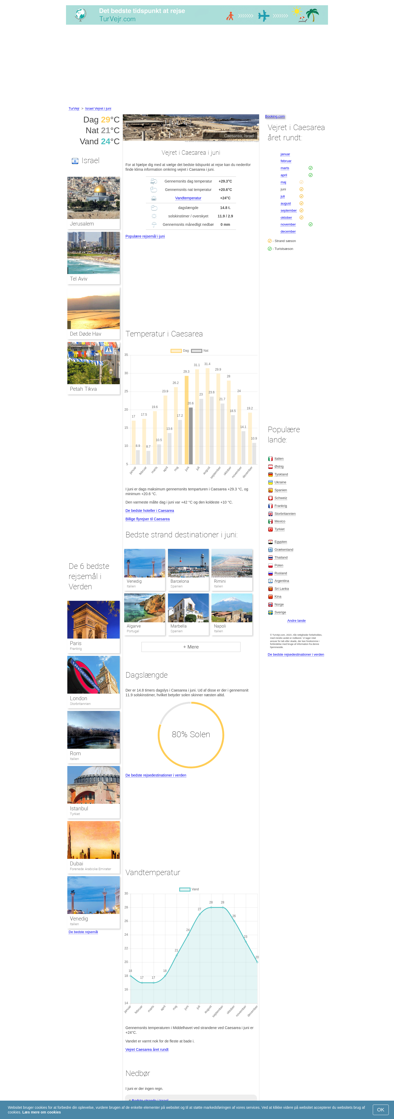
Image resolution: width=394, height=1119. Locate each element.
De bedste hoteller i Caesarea (149, 510)
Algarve (134, 626)
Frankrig (76, 649)
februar (286, 161)
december (288, 231)
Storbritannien (80, 704)
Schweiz (281, 498)
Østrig (279, 466)
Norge (279, 604)
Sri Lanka (282, 589)
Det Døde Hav (85, 334)
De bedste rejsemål (83, 932)
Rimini (220, 581)
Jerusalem (82, 224)
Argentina (282, 581)
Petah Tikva (83, 389)
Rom (75, 753)
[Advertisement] (197, 66)
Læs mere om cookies (41, 1112)
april (284, 175)
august (286, 203)
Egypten (281, 542)
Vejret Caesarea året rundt (146, 1049)
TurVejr (74, 108)
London (78, 698)
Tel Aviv (78, 279)
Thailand (281, 557)
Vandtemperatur (188, 198)
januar (285, 154)
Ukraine (280, 482)
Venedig (134, 581)
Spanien (281, 490)
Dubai (76, 863)
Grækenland (284, 550)
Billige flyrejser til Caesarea (147, 519)
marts (285, 168)
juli (283, 196)
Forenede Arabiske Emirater (90, 869)
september (289, 210)
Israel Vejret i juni (98, 108)
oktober (286, 217)
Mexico (280, 521)
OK (380, 1109)
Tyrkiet (75, 814)
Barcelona (180, 581)
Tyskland (281, 474)
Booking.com (275, 116)
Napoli (220, 626)
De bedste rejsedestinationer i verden (155, 775)
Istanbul (79, 808)
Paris (75, 643)
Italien (74, 759)
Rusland (281, 573)
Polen (279, 565)
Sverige (280, 612)
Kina (278, 596)
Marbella (179, 626)
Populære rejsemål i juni (145, 236)
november (288, 224)
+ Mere (191, 647)
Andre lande (296, 621)
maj (283, 182)
